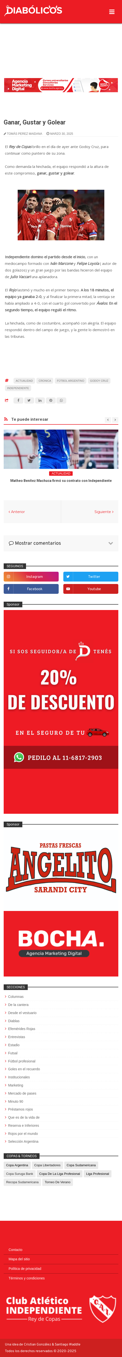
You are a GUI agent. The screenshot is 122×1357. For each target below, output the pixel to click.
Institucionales (19, 1077)
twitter (94, 577)
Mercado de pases (22, 1093)
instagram (34, 577)
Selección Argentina (23, 1141)
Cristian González (38, 1345)
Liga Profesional (97, 1174)
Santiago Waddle (68, 1345)
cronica (45, 380)
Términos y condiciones (27, 1278)
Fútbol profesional (21, 1061)
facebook (34, 589)
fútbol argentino (70, 380)
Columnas (16, 997)
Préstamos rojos (20, 1109)
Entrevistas (16, 1037)
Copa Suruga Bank (19, 1174)
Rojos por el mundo (23, 1134)
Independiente (18, 388)
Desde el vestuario (22, 1013)
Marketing (15, 1085)
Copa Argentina (17, 1165)
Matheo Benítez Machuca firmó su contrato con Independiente (61, 481)
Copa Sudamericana (81, 1165)
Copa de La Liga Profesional (59, 1174)
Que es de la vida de (24, 1117)
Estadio (14, 1045)
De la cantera (18, 1005)
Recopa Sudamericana (22, 1182)
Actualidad (24, 380)
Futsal (12, 1053)
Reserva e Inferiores (23, 1125)
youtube (94, 589)
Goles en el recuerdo (24, 1069)
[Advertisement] (61, 37)
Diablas (14, 1021)
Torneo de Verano (57, 1182)
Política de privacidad (25, 1269)
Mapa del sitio (19, 1259)
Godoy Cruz (99, 380)
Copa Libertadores (47, 1165)
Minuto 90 (15, 1101)
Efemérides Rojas (21, 1029)
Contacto (15, 1250)
